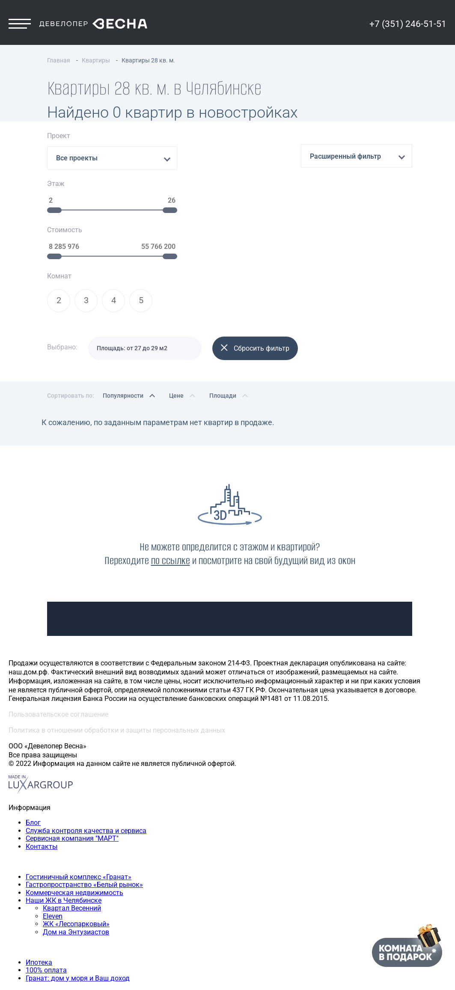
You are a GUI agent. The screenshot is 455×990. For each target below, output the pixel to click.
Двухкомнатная (51, 920)
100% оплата (46, 882)
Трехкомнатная (51, 928)
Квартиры (24, 905)
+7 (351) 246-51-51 (407, 29)
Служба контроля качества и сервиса (86, 742)
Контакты (41, 758)
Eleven (52, 828)
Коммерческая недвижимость (74, 804)
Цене (176, 307)
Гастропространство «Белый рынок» (84, 796)
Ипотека (39, 874)
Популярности (123, 307)
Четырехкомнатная (57, 936)
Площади (222, 307)
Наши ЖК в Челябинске (63, 812)
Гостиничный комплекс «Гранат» (78, 788)
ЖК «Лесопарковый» (76, 836)
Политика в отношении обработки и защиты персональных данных (117, 642)
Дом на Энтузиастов (76, 843)
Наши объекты (32, 773)
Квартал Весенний (72, 820)
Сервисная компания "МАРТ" (72, 750)
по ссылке (170, 472)
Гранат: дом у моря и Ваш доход (78, 890)
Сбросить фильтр (255, 260)
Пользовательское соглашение (58, 626)
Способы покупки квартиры (53, 858)
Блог (33, 734)
